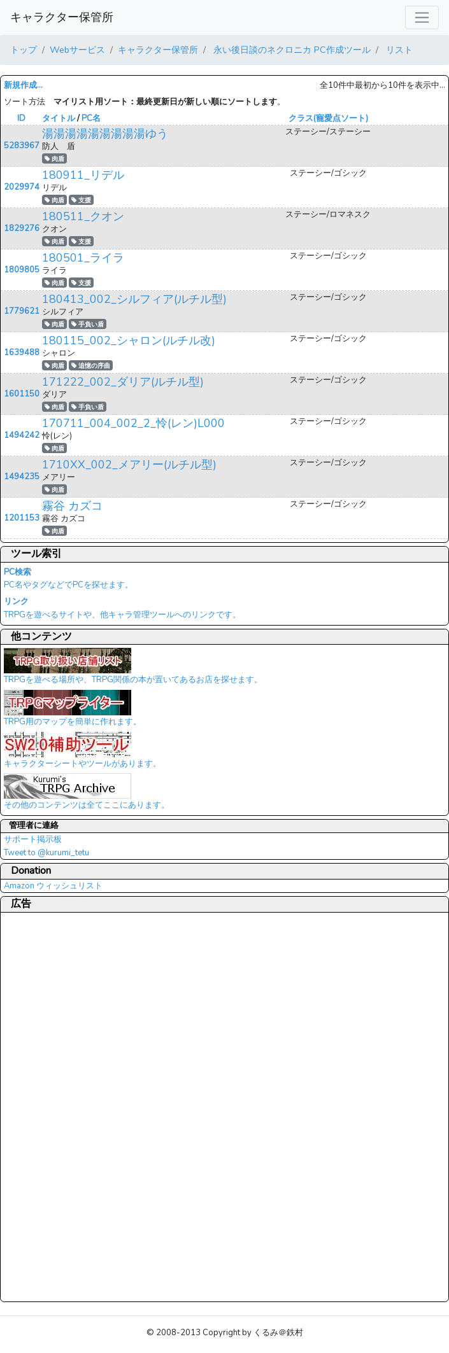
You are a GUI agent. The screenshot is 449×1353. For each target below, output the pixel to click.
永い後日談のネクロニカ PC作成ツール (291, 49)
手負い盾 (87, 324)
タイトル (58, 118)
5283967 (21, 145)
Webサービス (77, 49)
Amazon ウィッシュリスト (53, 886)
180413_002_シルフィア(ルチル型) (134, 299)
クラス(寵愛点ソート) (328, 118)
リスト (398, 49)
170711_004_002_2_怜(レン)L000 (133, 423)
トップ (23, 49)
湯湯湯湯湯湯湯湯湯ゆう (105, 133)
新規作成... (23, 85)
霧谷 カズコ (72, 506)
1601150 (21, 394)
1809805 (21, 270)
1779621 (21, 311)
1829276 (21, 228)
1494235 (21, 476)
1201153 (21, 518)
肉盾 (54, 159)
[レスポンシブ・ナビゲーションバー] (422, 17)
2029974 (21, 187)
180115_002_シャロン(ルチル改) (128, 340)
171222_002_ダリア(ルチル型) (123, 381)
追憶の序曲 (90, 365)
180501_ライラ (83, 257)
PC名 (91, 118)
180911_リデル (83, 175)
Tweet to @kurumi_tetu (46, 853)
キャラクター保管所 (61, 17)
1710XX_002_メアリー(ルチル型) (129, 464)
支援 (81, 200)
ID (21, 118)
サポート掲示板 (33, 839)
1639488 (21, 352)
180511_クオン (83, 216)
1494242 (21, 435)
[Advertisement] (55, 1107)
